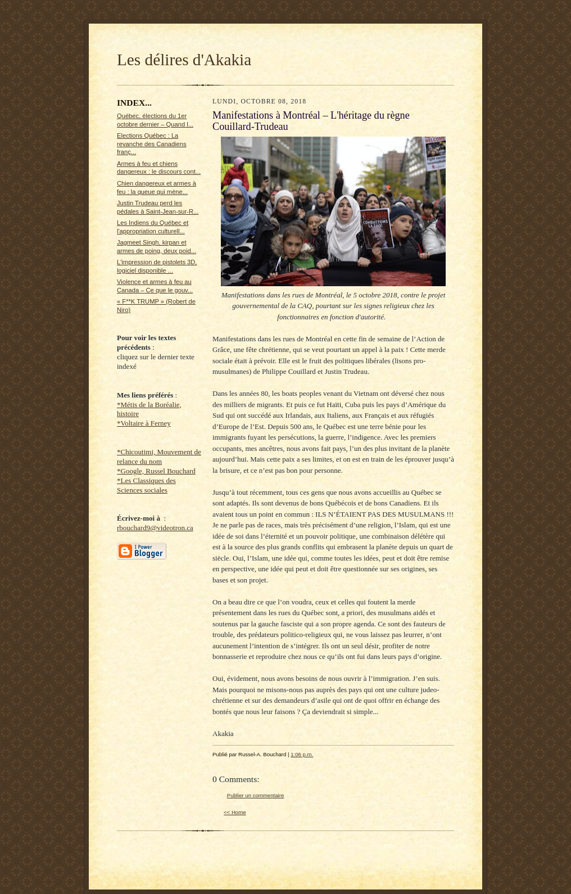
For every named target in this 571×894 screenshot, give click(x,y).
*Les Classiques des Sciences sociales (146, 485)
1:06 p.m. (302, 754)
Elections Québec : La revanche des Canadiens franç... (152, 143)
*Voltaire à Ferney (144, 423)
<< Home (235, 812)
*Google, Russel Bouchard (156, 471)
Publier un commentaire (255, 795)
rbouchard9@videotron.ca (155, 527)
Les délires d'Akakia (184, 60)
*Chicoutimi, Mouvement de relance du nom (159, 457)
